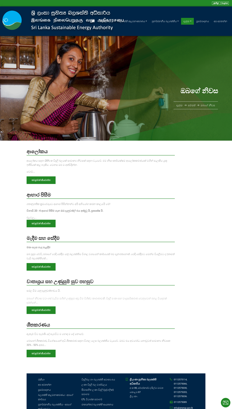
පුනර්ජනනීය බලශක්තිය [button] (164, 14)
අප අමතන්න (220, 14)
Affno (120, 405)
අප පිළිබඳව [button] (106, 14)
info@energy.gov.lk (183, 394)
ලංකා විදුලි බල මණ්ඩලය (94, 371)
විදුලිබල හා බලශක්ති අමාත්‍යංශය (98, 365)
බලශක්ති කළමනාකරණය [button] (131, 14)
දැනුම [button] (186, 14)
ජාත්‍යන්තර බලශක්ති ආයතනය (97, 390)
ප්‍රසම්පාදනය (202, 14)
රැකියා (41, 365)
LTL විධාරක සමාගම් (92, 385)
